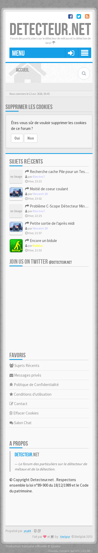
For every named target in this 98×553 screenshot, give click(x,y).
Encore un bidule (41, 240)
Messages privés (25, 375)
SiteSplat (65, 537)
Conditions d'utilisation (30, 394)
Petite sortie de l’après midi (49, 223)
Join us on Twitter (40, 262)
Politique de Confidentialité (34, 384)
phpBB (27, 531)
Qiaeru (55, 546)
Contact (18, 403)
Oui (17, 138)
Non (30, 138)
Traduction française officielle (26, 546)
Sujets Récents (24, 365)
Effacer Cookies (24, 413)
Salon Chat (20, 422)
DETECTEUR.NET (50, 30)
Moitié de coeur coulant (46, 188)
